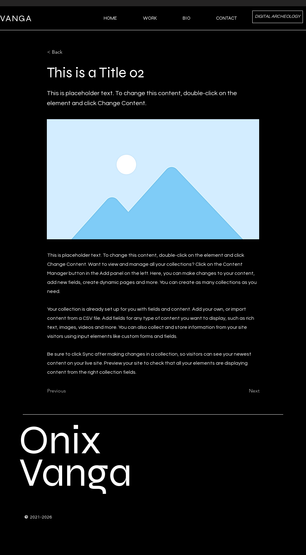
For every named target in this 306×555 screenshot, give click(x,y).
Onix (60, 440)
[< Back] (67, 52)
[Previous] (67, 391)
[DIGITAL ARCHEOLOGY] (277, 17)
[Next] (243, 391)
